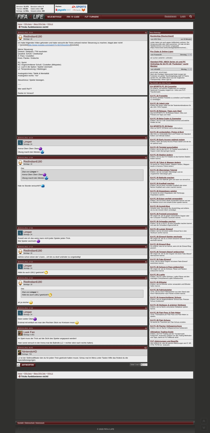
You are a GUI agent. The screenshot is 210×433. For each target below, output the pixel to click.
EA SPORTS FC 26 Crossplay (163, 86)
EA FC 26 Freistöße (159, 96)
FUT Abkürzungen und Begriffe (164, 341)
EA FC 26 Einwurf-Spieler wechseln (166, 236)
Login (183, 16)
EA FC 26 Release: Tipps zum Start (166, 111)
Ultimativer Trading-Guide (162, 332)
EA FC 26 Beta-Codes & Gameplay (165, 118)
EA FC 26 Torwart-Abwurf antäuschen (167, 252)
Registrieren (170, 16)
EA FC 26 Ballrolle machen (162, 177)
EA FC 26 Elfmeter (158, 282)
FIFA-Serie (28, 24)
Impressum (40, 423)
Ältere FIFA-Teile (40, 24)
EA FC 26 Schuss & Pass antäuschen (167, 267)
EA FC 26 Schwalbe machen (163, 221)
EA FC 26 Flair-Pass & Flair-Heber (165, 312)
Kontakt (21, 423)
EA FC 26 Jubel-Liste (159, 103)
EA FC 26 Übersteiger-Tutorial (163, 170)
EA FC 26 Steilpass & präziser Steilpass (168, 305)
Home (20, 24)
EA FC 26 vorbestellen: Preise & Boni (167, 132)
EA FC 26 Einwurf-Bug (160, 244)
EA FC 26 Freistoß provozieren (164, 214)
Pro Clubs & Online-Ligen (161, 51)
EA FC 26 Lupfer (157, 274)
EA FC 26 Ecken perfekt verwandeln (166, 199)
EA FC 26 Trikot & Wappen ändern (165, 162)
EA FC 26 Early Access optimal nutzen (167, 139)
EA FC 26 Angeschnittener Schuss (165, 297)
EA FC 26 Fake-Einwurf (160, 259)
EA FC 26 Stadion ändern (161, 155)
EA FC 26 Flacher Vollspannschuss (166, 326)
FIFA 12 (50, 24)
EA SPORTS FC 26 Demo (161, 126)
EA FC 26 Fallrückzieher (161, 290)
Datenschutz (29, 423)
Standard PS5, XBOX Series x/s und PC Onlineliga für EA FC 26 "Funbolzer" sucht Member (169, 64)
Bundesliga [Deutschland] (162, 36)
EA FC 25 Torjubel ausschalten (164, 147)
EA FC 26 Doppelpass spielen (163, 191)
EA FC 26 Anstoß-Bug (160, 206)
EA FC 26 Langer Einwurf (161, 229)
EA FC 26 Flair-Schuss (160, 320)
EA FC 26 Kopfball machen (162, 183)
